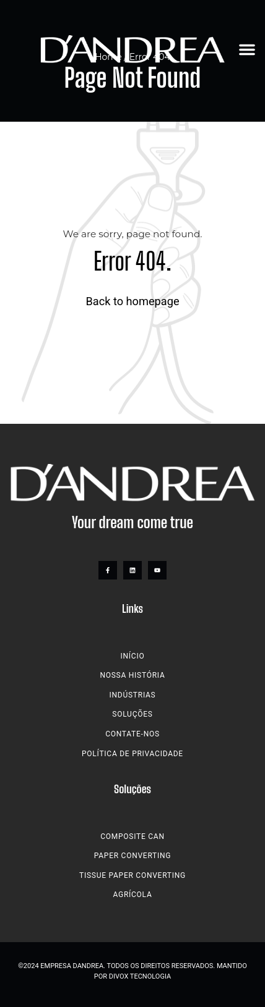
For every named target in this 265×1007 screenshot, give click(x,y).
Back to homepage (132, 301)
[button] (247, 49)
